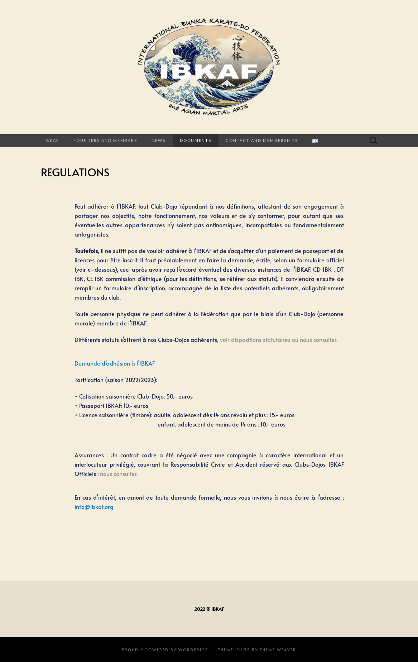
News (158, 140)
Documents (195, 140)
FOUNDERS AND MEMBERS (105, 140)
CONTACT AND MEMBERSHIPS (262, 140)
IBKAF (51, 140)
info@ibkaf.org (94, 506)
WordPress (193, 649)
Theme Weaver (278, 649)
